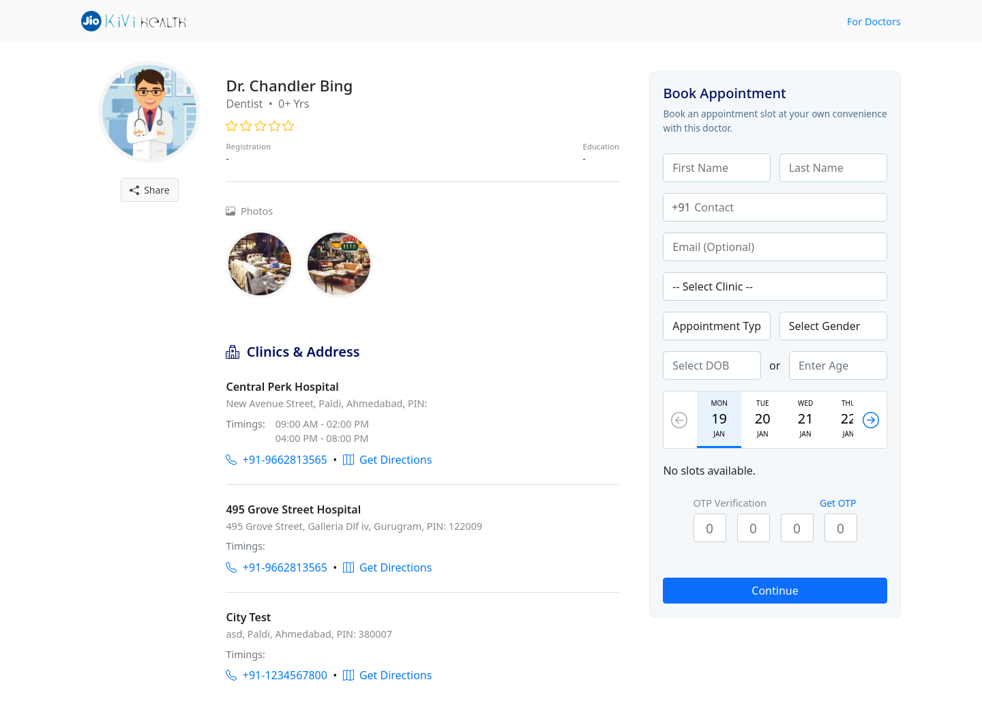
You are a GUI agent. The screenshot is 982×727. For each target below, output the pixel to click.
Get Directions (387, 459)
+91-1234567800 (276, 675)
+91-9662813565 (276, 459)
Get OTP (838, 502)
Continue (775, 590)
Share (150, 189)
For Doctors (874, 21)
